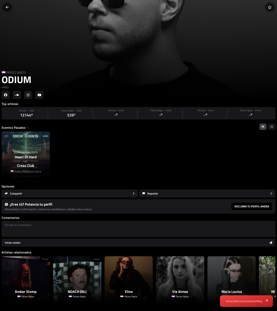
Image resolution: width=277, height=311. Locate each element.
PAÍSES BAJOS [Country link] (16, 72)
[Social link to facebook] (6, 95)
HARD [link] (5, 87)
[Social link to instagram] (28, 95)
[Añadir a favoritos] (270, 7)
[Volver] (7, 7)
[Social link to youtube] (39, 95)
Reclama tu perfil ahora (252, 206)
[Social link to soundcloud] (17, 95)
